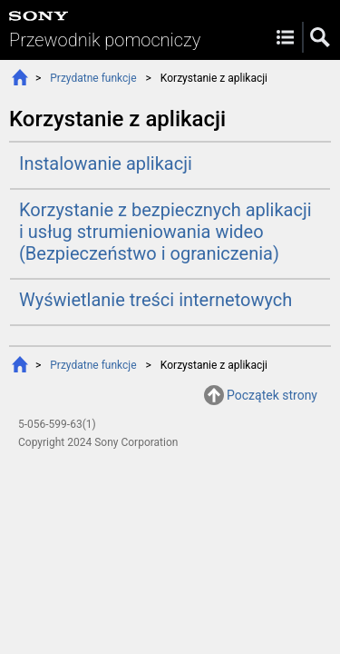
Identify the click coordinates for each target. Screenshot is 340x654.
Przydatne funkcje (93, 78)
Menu (285, 37)
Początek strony (272, 395)
